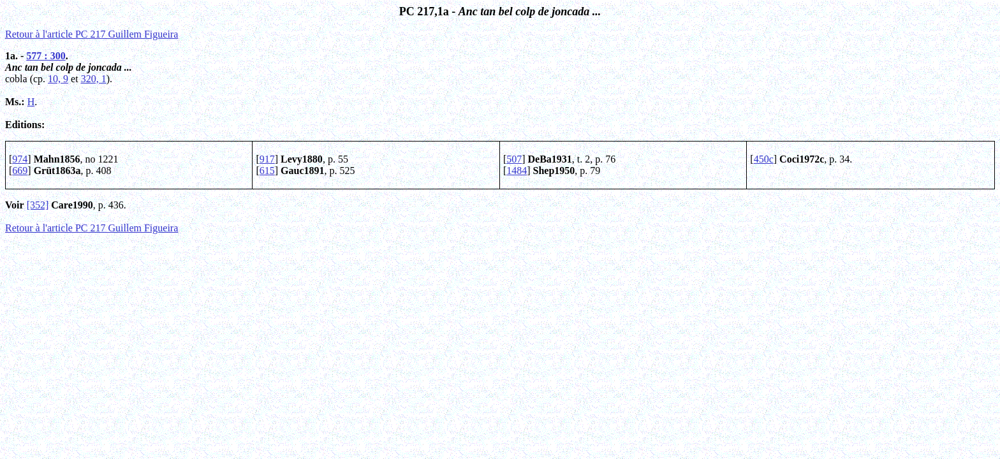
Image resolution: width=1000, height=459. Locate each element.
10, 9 (58, 78)
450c (764, 159)
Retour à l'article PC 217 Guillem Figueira (91, 34)
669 (19, 170)
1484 (516, 170)
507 (514, 159)
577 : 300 (45, 55)
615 (267, 170)
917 (267, 159)
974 (19, 159)
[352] (38, 205)
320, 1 (94, 78)
